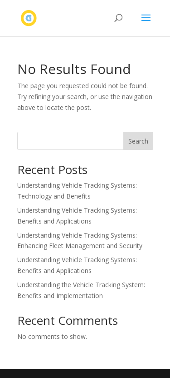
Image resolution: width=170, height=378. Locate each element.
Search (138, 141)
